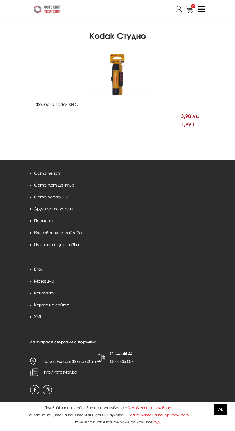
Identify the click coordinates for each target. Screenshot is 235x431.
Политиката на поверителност (158, 415)
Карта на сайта (51, 305)
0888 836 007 (121, 361)
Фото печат (47, 173)
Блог (38, 269)
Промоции (44, 221)
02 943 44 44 (121, 353)
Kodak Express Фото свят (69, 361)
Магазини (44, 281)
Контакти (45, 293)
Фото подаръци (51, 197)
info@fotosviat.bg (60, 372)
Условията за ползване (149, 408)
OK (220, 410)
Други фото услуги (53, 209)
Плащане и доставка (56, 244)
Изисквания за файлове (58, 232)
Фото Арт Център (54, 185)
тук (156, 422)
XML (38, 317)
